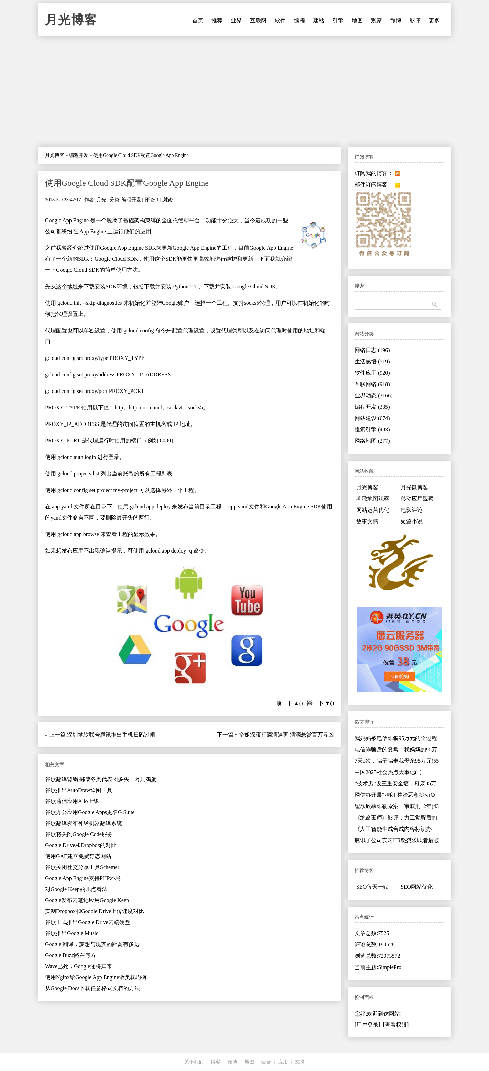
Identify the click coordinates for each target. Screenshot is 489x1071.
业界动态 (374, 395)
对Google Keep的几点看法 (76, 889)
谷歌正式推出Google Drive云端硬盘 (87, 922)
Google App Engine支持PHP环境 (83, 878)
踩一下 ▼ (318, 703)
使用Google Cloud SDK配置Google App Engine (127, 183)
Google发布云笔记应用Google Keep (87, 900)
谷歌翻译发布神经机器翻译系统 (83, 823)
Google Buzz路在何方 (70, 955)
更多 (434, 20)
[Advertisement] (244, 91)
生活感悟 (372, 361)
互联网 (258, 20)
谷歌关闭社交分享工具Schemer (82, 867)
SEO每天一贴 (372, 887)
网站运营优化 (372, 510)
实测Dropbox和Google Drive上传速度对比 (94, 911)
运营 (266, 1061)
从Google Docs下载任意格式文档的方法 (92, 988)
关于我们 (194, 1061)
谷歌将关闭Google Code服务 (79, 834)
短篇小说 (412, 521)
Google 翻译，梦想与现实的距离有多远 (92, 944)
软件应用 (372, 373)
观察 (376, 20)
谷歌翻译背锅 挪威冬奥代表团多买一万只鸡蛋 (100, 779)
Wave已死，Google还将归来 (78, 966)
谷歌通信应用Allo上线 (72, 801)
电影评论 (412, 510)
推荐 (216, 20)
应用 (283, 1061)
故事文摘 (367, 521)
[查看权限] (396, 1025)
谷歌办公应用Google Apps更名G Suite (89, 812)
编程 (299, 20)
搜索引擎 (372, 429)
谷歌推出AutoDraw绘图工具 (78, 790)
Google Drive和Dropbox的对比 (81, 845)
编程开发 (78, 155)
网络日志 (372, 350)
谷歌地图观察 (372, 499)
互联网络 (372, 384)
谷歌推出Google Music (71, 933)
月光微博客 (414, 487)
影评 (415, 20)
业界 (236, 20)
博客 (215, 1061)
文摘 (300, 1061)
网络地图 (372, 441)
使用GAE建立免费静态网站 (78, 856)
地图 (357, 20)
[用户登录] (367, 1025)
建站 (318, 20)
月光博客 (71, 20)
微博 (395, 20)
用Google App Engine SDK (125, 248)
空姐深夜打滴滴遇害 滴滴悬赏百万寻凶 (286, 735)
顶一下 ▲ (287, 703)
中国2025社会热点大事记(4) (388, 772)
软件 (280, 20)
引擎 (338, 20)
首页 (197, 20)
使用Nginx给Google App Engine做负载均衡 (95, 977)
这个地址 (67, 286)
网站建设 (372, 418)
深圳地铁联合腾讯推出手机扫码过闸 (111, 735)
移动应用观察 (417, 499)
